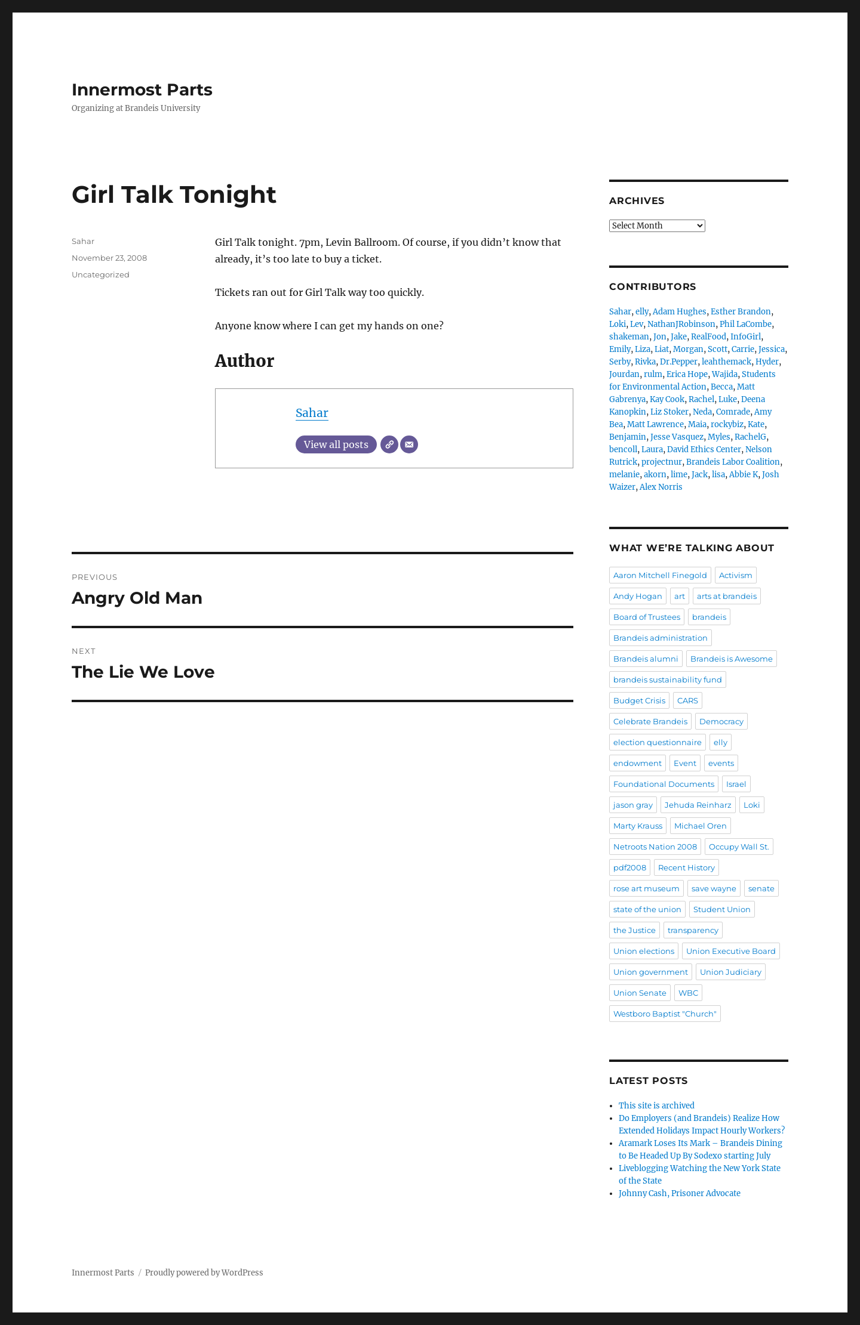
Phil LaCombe (746, 324)
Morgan (688, 349)
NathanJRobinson (681, 324)
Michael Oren (700, 825)
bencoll (623, 449)
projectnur (661, 462)
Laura (652, 449)
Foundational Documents (663, 784)
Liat (662, 349)
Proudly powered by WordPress (204, 1273)
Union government (650, 972)
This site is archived (657, 1106)
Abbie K (743, 475)
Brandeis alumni (645, 658)
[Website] (389, 444)
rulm (653, 374)
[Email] (409, 444)
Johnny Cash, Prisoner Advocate (680, 1193)
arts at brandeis (727, 596)
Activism (735, 575)
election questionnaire (657, 742)
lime (679, 475)
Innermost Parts (142, 89)
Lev (636, 324)
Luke (727, 399)
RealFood (708, 337)
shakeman (629, 337)
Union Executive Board (731, 951)
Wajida (725, 374)
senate (761, 888)
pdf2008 (629, 867)
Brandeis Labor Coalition (733, 462)
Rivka (645, 362)
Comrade (733, 412)
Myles (719, 437)
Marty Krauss (637, 825)
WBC (688, 992)
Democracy (721, 721)
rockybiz (727, 424)
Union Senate (639, 992)
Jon (659, 337)
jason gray (633, 805)
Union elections (643, 951)
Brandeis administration (660, 638)
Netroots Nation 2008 (655, 846)
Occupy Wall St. (739, 846)
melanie (624, 475)
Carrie (743, 349)
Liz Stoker (669, 412)
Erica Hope (687, 374)
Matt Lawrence (655, 424)
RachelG (750, 437)
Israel (736, 784)
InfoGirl (745, 337)
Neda (702, 412)
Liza (642, 349)
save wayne (714, 888)
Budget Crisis (639, 700)
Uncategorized (101, 274)
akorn (655, 475)
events (721, 763)
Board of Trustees (646, 617)
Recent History (686, 867)
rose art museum (646, 888)
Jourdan (624, 374)
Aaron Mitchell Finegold (660, 575)
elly (642, 312)
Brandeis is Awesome (731, 658)
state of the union (647, 909)
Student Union (722, 909)
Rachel (701, 399)
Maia (697, 424)
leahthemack (726, 362)
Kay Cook (667, 399)
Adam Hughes (680, 312)
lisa (718, 475)
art (679, 596)
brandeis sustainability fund (667, 679)
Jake (679, 337)
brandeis (709, 617)
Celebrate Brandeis (650, 721)
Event (685, 763)
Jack (700, 475)
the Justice (634, 930)
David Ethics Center (704, 449)
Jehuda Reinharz (698, 805)
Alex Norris (661, 487)
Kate (756, 424)
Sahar (312, 413)
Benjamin (627, 437)
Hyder (767, 362)
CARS (687, 700)
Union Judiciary (730, 972)
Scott (717, 349)
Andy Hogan (637, 596)
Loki (617, 324)
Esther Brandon (741, 312)
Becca (722, 387)
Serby (620, 362)
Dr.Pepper (679, 362)
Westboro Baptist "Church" (665, 1013)
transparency (693, 930)
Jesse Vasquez (677, 437)
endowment (637, 763)
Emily (620, 349)
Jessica (771, 349)
